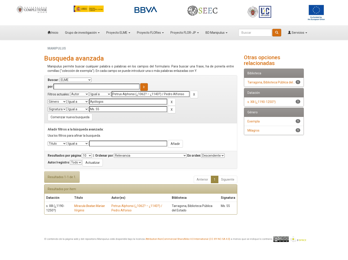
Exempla (253, 121)
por (50, 86)
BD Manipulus (216, 32)
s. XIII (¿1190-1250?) (261, 102)
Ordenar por (104, 155)
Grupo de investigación (82, 32)
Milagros (253, 130)
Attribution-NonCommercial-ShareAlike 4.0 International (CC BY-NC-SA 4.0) (187, 239)
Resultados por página (64, 155)
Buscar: (53, 80)
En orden (193, 155)
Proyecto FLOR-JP (184, 32)
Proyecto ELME (118, 32)
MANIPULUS (56, 48)
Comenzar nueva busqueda (70, 117)
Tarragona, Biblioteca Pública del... (271, 82)
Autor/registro (58, 162)
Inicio (52, 32)
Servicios (297, 32)
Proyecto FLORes (150, 32)
